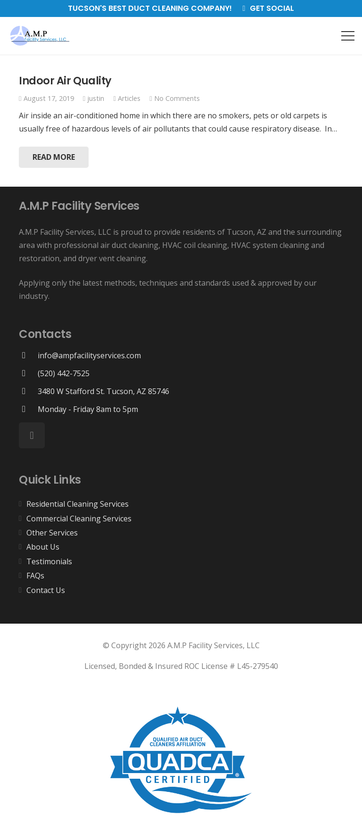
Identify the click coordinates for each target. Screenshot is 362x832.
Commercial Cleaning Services (79, 518)
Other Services (52, 532)
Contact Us (45, 590)
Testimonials (49, 561)
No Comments (177, 98)
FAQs (35, 575)
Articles (129, 98)
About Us (42, 547)
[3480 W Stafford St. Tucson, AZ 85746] (28, 391)
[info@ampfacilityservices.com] (28, 355)
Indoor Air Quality (65, 80)
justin (95, 98)
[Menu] (348, 36)
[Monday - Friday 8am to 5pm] (28, 408)
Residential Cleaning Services (77, 504)
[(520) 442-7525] (28, 373)
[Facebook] (32, 435)
